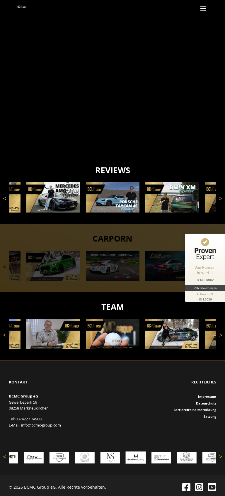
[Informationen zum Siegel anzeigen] (205, 296)
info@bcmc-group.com (41, 425)
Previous (4, 198)
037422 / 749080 (29, 419)
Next (221, 198)
